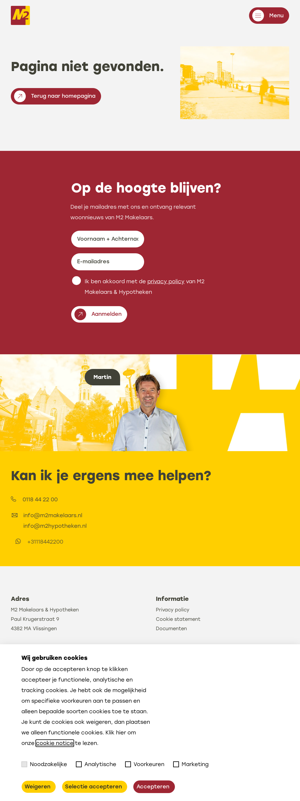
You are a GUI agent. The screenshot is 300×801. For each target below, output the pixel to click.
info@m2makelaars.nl (80, 515)
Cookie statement (178, 634)
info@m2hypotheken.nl (82, 526)
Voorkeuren (144, 764)
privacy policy (166, 286)
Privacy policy (172, 624)
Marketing (191, 764)
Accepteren (153, 786)
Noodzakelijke (44, 764)
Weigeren (37, 786)
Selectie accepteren (93, 786)
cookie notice (55, 743)
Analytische (96, 764)
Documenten (171, 643)
